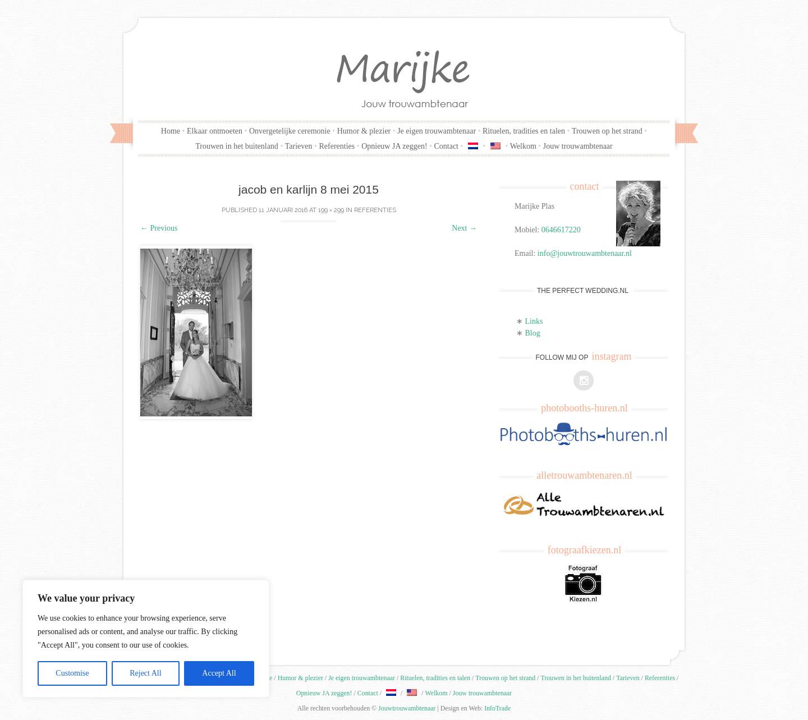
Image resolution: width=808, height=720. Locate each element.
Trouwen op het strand (607, 131)
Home (170, 131)
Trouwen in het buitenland (236, 146)
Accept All (219, 673)
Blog (532, 333)
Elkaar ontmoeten (214, 131)
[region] (145, 639)
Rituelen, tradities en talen (524, 131)
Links (534, 321)
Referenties (337, 146)
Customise (72, 673)
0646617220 (561, 230)
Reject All (145, 673)
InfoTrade (497, 708)
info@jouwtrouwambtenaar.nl (585, 253)
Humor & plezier (364, 131)
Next (464, 228)
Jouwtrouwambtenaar (406, 708)
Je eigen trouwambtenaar (436, 131)
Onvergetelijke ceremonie (289, 131)
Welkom (523, 146)
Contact (446, 146)
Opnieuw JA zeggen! (394, 146)
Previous (159, 228)
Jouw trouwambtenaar (578, 146)
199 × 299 (331, 210)
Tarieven (299, 146)
